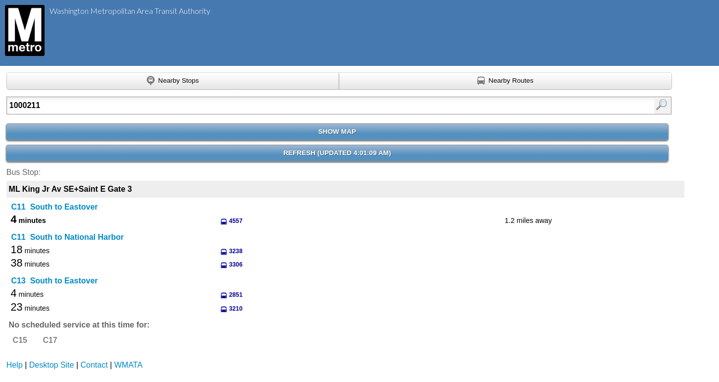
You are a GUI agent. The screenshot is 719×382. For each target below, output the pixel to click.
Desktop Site (51, 365)
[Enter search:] (290, 105)
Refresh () (337, 153)
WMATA (128, 365)
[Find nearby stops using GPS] (172, 81)
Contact (94, 365)
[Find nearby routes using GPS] (505, 81)
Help (14, 365)
